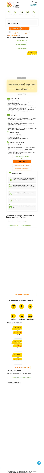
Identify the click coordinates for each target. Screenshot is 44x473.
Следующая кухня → (22, 48)
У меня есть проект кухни (22, 168)
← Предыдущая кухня (21, 40)
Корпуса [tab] (25, 221)
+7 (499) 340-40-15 (33, 4)
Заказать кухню (22, 161)
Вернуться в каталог (21, 44)
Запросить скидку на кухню (22, 165)
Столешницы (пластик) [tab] (13, 225)
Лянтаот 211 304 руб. (4, 399)
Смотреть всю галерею (22, 294)
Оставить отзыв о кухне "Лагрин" (22, 377)
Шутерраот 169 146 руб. (19, 399)
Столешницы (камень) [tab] (26, 225)
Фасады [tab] (18, 221)
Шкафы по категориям (13, 23)
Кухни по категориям (12, 21)
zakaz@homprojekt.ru (33, 5)
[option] (7, 394)
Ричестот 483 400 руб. (33, 399)
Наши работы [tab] (11, 221)
